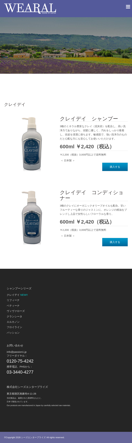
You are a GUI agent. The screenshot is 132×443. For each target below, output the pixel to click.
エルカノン (13, 321)
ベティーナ (13, 305)
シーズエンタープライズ (33, 437)
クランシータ (14, 316)
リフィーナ (13, 300)
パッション (13, 332)
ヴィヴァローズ (16, 310)
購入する (115, 166)
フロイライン (14, 327)
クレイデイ (13, 294)
